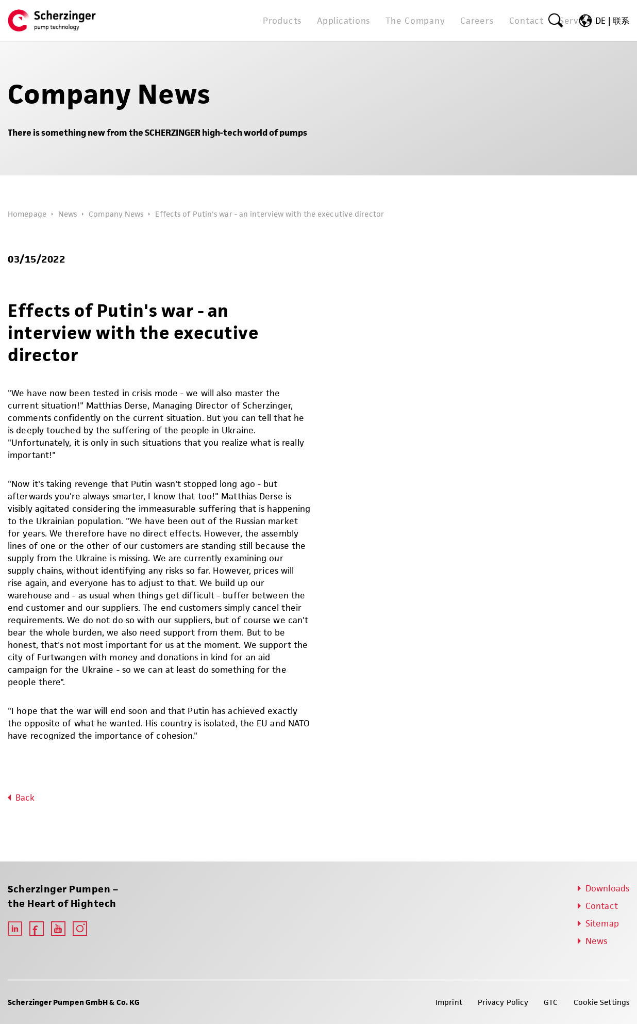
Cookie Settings (602, 1002)
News (67, 214)
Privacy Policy (503, 1002)
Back (25, 797)
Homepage (27, 214)
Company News (116, 214)
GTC (551, 1002)
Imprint (448, 1002)
